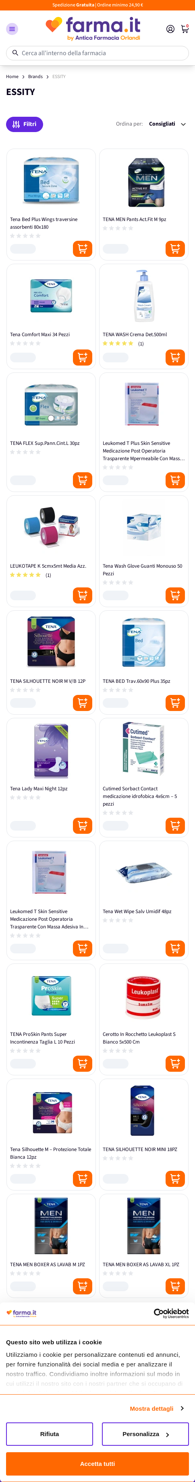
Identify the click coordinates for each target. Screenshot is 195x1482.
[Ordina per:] (167, 124)
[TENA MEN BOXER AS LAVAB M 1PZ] (51, 1246)
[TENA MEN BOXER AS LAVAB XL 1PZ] (144, 1246)
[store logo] (92, 29)
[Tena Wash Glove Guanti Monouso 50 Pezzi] (144, 551)
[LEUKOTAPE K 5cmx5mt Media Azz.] (51, 551)
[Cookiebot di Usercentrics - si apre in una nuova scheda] (153, 1313)
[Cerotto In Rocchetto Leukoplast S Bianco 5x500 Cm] (144, 1019)
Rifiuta (49, 1433)
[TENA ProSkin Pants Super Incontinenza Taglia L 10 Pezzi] (51, 1019)
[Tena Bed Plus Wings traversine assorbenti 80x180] (51, 204)
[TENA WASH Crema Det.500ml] (144, 316)
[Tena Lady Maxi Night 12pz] (51, 777)
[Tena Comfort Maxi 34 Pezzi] (51, 316)
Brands (35, 76)
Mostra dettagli (151, 1408)
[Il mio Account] (170, 29)
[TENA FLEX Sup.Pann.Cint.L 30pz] (51, 432)
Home (12, 76)
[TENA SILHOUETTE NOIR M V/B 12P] (51, 662)
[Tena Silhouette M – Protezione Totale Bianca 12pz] (51, 1134)
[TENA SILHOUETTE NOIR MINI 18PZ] (144, 1134)
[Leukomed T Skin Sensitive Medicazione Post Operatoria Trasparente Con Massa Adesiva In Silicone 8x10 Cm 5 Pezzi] (51, 900)
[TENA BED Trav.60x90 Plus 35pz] (144, 662)
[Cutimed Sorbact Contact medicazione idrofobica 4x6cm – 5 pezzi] (144, 777)
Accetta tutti (97, 1463)
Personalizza (145, 1433)
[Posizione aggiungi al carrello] (82, 249)
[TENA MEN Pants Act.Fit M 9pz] (144, 204)
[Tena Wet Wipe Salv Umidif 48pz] (144, 900)
